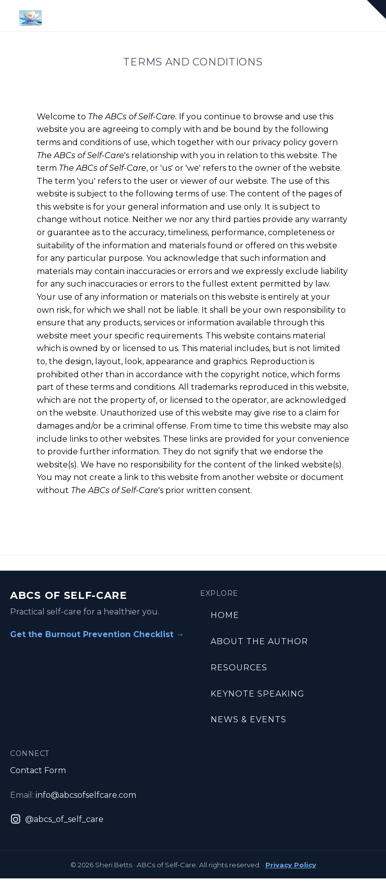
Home (225, 615)
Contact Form (38, 770)
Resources (239, 667)
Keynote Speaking (258, 694)
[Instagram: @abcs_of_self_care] (57, 819)
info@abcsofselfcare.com (86, 795)
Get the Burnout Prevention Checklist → (97, 634)
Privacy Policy (290, 865)
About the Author (259, 641)
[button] (376, 9)
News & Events (248, 719)
